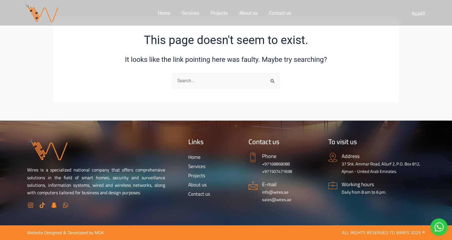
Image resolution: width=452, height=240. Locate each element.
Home (164, 13)
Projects (219, 13)
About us (248, 13)
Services (190, 13)
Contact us (280, 13)
